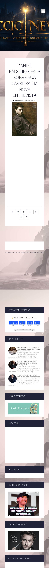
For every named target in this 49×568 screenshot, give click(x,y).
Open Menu (43, 11)
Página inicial (25, 243)
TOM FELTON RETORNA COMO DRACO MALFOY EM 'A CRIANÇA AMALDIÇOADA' (27, 340)
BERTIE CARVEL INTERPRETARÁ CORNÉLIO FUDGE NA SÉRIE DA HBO (28, 353)
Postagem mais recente (12, 243)
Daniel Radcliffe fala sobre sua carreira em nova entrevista (24, 80)
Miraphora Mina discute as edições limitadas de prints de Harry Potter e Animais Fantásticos (28, 326)
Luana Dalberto (19, 100)
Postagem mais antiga (37, 243)
